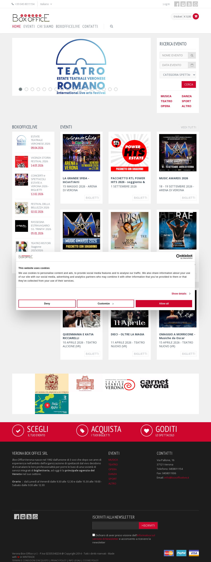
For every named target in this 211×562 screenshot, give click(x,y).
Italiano (46, 4)
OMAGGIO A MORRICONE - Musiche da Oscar (177, 336)
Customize (106, 303)
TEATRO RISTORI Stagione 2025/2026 (41, 246)
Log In (166, 4)
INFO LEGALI (75, 560)
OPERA (165, 106)
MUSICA (166, 96)
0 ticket (178, 16)
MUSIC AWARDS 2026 (173, 178)
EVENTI (29, 26)
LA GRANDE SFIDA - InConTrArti (76, 180)
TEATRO (166, 101)
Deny (47, 303)
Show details (179, 293)
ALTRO (186, 106)
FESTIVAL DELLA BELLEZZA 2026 (40, 205)
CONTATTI (90, 26)
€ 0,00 (187, 16)
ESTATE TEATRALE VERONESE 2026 (40, 140)
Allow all (164, 303)
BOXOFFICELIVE (68, 26)
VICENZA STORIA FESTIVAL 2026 (41, 159)
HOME (16, 26)
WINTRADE (29, 557)
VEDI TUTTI (188, 127)
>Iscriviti (148, 525)
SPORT (186, 101)
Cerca (188, 84)
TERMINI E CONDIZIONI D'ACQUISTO (30, 560)
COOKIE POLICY (90, 560)
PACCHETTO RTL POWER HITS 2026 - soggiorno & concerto (128, 182)
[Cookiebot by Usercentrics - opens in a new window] (175, 256)
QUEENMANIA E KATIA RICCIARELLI (78, 336)
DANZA (187, 96)
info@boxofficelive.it (176, 477)
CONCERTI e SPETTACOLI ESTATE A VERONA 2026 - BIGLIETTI (40, 183)
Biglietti (92, 197)
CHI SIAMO (45, 26)
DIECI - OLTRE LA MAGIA (127, 334)
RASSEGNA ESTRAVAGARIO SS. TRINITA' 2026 (41, 225)
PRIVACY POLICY (58, 560)
